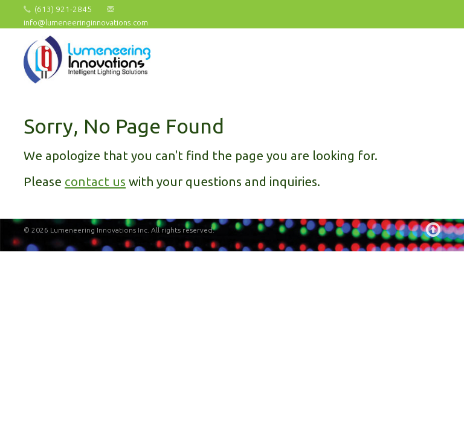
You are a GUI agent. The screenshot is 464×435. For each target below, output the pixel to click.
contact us (95, 181)
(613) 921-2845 (63, 9)
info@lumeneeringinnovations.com (86, 22)
